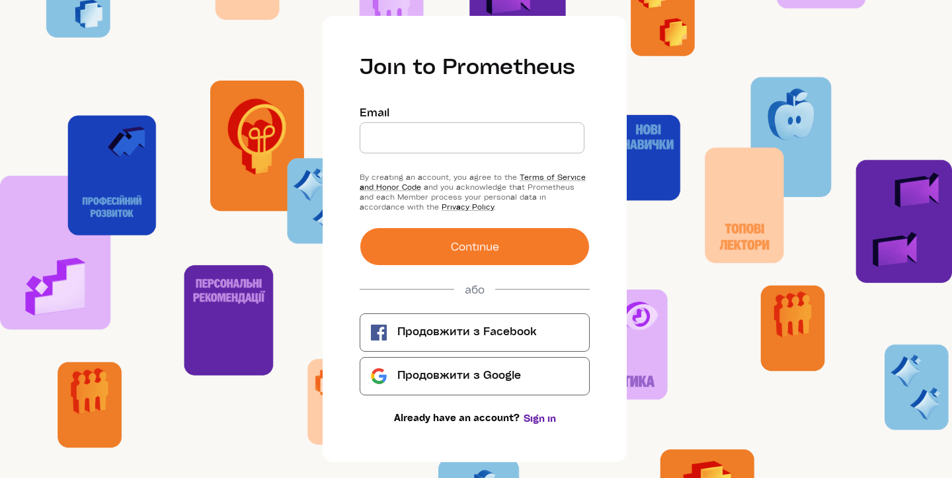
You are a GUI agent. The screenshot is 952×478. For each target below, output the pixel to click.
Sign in (540, 418)
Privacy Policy (468, 207)
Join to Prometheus (467, 65)
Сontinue (475, 246)
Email (374, 112)
